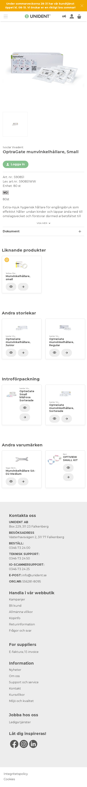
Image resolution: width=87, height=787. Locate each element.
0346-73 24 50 (19, 558)
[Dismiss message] (82, 5)
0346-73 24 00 (19, 548)
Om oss (14, 676)
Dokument (11, 231)
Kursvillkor (17, 694)
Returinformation (22, 624)
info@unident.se (34, 575)
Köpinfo (14, 618)
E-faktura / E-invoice (24, 652)
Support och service (24, 682)
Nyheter (15, 670)
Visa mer (42, 223)
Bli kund (15, 605)
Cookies (9, 779)
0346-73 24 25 (19, 569)
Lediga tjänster (20, 722)
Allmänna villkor (21, 612)
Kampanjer (17, 599)
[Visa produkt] (23, 287)
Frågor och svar (20, 630)
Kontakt (15, 688)
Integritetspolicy (16, 774)
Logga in (18, 164)
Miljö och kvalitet (21, 701)
